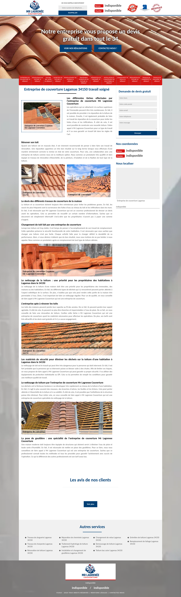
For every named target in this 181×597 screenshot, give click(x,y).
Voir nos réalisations (75, 48)
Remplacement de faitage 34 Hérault (70, 79)
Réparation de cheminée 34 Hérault (96, 79)
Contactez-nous (116, 593)
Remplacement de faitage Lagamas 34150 (144, 542)
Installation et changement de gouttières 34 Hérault (109, 80)
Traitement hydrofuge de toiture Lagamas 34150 (75, 545)
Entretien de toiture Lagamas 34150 (144, 537)
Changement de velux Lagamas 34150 (108, 538)
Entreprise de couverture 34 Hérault (25, 79)
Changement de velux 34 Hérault (122, 79)
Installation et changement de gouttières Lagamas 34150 (74, 551)
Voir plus (90, 504)
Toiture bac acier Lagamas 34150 (109, 550)
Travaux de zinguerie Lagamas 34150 (39, 538)
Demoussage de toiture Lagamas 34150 (109, 545)
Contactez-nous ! (108, 48)
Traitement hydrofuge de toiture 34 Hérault (84, 80)
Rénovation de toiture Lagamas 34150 (40, 551)
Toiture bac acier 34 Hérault (48, 79)
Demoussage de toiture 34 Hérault (37, 79)
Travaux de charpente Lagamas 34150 (39, 545)
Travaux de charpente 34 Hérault (146, 79)
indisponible (113, 6)
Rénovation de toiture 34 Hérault (135, 79)
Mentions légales (99, 593)
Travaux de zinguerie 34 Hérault (157, 79)
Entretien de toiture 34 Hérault (58, 79)
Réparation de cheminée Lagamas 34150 (75, 538)
